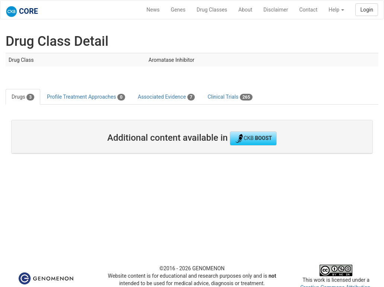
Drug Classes (212, 10)
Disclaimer (275, 10)
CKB (253, 138)
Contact (308, 10)
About (245, 10)
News (152, 10)
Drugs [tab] (23, 97)
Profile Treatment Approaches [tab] (86, 97)
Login (366, 10)
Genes (178, 10)
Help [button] (336, 10)
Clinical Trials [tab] (230, 97)
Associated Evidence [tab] (166, 97)
